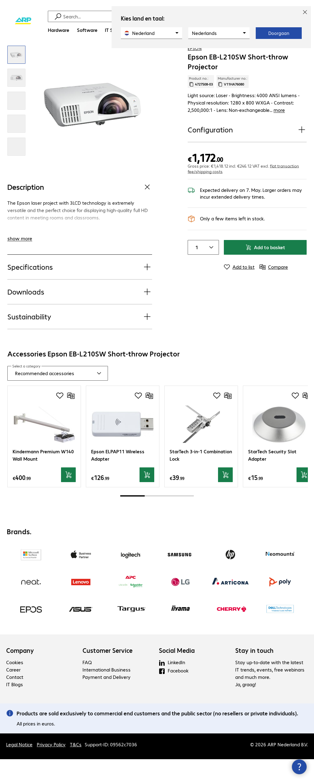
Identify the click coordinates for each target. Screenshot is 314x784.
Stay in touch (254, 675)
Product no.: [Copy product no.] (201, 106)
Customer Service (107, 675)
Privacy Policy (51, 769)
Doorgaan (278, 33)
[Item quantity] (195, 265)
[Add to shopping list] (289, 55)
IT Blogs (14, 709)
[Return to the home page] (23, 21)
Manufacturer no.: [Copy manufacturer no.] (232, 106)
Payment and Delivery (106, 701)
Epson (195, 73)
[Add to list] (239, 284)
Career (13, 694)
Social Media (177, 675)
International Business (106, 694)
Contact (14, 701)
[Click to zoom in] (16, 80)
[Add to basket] (68, 500)
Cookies (14, 687)
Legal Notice (19, 769)
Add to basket (265, 264)
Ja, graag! (245, 709)
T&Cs (76, 769)
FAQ (87, 687)
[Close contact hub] (299, 766)
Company (20, 675)
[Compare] (302, 55)
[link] (218, 55)
